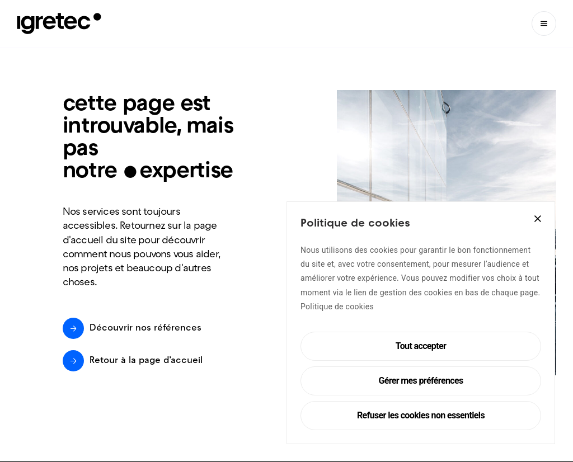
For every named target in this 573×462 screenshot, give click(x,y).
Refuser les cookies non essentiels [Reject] (421, 415)
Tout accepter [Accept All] (421, 346)
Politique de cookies (337, 306)
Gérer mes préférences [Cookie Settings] (420, 380)
